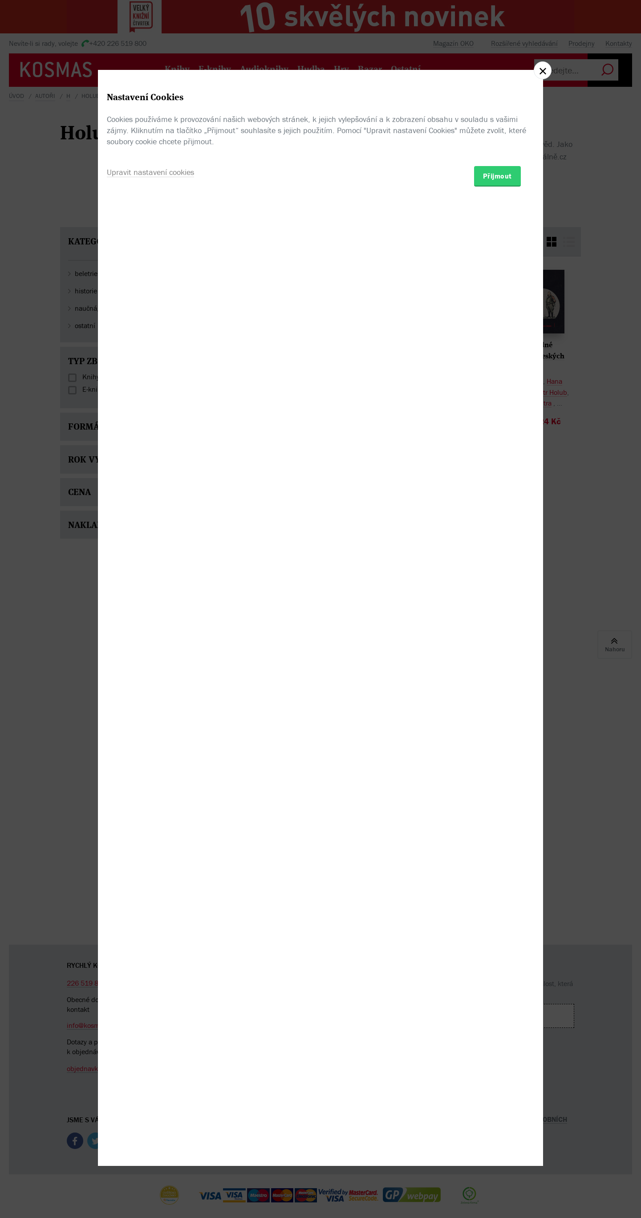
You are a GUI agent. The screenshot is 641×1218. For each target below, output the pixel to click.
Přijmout (497, 661)
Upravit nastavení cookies (150, 657)
